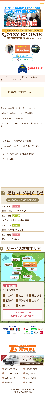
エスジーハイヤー (11, 374)
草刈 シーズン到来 (10, 239)
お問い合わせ (10, 378)
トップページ (6, 77)
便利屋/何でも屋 (11, 369)
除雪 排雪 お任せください (14, 211)
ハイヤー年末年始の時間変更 (15, 220)
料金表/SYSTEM (32, 369)
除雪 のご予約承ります (12, 230)
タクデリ (29, 383)
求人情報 (8, 383)
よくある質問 (31, 378)
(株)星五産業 (30, 374)
